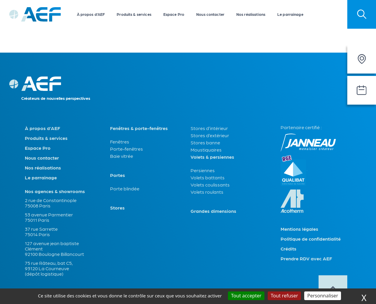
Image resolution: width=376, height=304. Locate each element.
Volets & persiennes (212, 157)
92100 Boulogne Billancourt (54, 254)
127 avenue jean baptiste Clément (52, 246)
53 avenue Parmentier (49, 214)
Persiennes (203, 170)
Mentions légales (299, 229)
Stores (117, 207)
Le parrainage (290, 14)
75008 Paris (38, 205)
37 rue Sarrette (41, 229)
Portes (117, 175)
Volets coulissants (210, 184)
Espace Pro (173, 14)
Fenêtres (119, 141)
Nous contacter (210, 14)
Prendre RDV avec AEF (306, 258)
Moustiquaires (206, 149)
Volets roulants (207, 192)
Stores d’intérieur (209, 128)
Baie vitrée (121, 156)
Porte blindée (124, 188)
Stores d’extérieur (210, 135)
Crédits (288, 248)
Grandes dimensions (213, 211)
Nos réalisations (250, 14)
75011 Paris (37, 220)
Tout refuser (284, 295)
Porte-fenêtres (126, 149)
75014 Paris (37, 234)
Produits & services (134, 14)
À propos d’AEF (91, 14)
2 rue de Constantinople (51, 200)
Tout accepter (246, 295)
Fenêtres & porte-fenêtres (139, 128)
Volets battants (208, 177)
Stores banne (205, 142)
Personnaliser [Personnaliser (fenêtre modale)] (322, 295)
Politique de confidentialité (311, 239)
